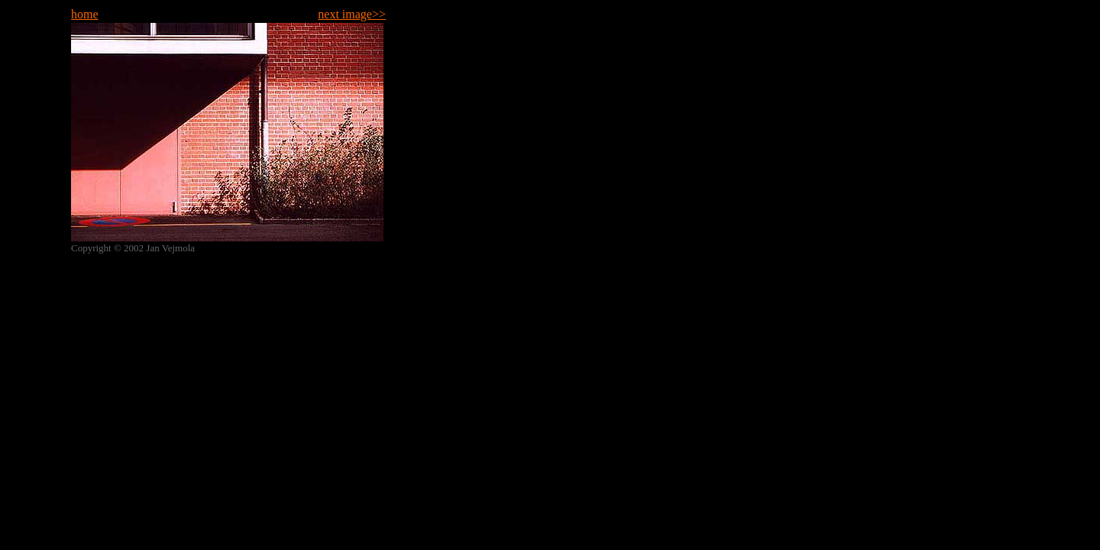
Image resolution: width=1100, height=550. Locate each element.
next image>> (352, 14)
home (85, 14)
